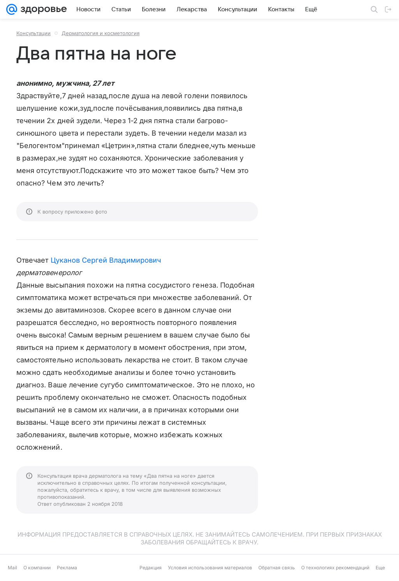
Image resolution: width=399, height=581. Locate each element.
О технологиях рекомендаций (335, 567)
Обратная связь (276, 567)
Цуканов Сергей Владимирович (106, 260)
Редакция (150, 567)
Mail (12, 567)
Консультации (33, 33)
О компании (37, 567)
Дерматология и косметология (100, 33)
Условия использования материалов (210, 567)
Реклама (67, 567)
